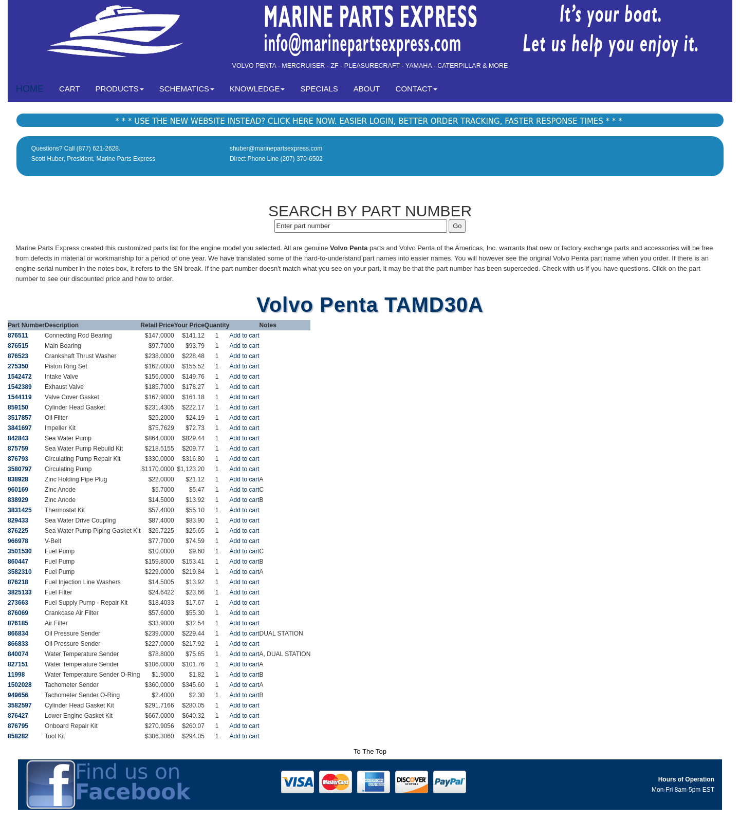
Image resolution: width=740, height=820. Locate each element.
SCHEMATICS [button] (186, 88)
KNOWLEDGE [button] (257, 88)
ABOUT (367, 88)
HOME (30, 89)
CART (73, 88)
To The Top (370, 751)
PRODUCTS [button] (120, 88)
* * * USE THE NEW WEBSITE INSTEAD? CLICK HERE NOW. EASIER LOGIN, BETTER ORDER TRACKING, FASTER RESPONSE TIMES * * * (368, 121)
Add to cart (245, 335)
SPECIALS (319, 88)
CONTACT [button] (416, 88)
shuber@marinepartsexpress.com (276, 148)
